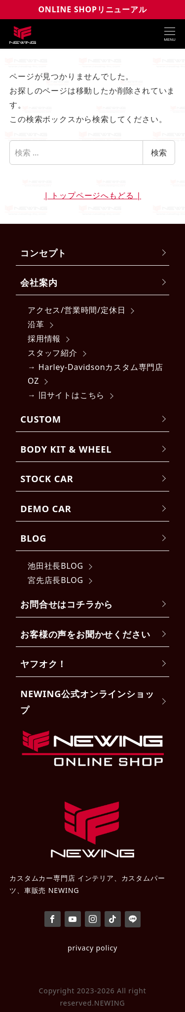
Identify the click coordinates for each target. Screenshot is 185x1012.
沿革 (36, 324)
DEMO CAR (45, 508)
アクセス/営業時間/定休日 (76, 310)
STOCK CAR (47, 478)
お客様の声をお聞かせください (85, 634)
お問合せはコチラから (66, 604)
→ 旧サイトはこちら (66, 395)
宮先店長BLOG (55, 580)
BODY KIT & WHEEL (65, 449)
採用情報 (44, 338)
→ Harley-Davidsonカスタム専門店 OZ (95, 374)
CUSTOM (40, 419)
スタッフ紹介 (52, 352)
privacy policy (92, 947)
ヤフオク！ (43, 663)
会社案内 (38, 282)
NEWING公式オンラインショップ (87, 701)
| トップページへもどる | (92, 195)
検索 (159, 152)
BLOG (33, 538)
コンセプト (43, 252)
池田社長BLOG (55, 565)
